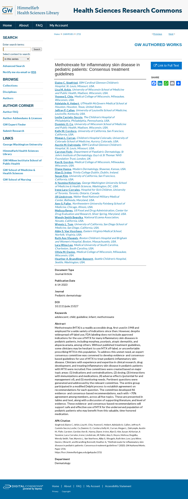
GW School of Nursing (17, 179)
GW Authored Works (158, 44)
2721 (78, 34)
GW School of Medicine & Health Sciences (19, 171)
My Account (93, 486)
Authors (8, 98)
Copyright (66, 491)
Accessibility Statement (118, 486)
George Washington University (22, 144)
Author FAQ (10, 111)
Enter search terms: (13, 44)
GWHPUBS (68, 34)
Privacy (55, 491)
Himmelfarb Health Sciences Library (21, 152)
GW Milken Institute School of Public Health (22, 162)
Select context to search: (16, 54)
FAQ (78, 486)
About (67, 486)
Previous (157, 34)
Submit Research (13, 130)
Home (57, 34)
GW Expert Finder (14, 124)
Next (171, 34)
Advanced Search (14, 66)
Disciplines (10, 91)
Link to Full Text (166, 65)
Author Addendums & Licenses (22, 118)
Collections (10, 85)
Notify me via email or (19, 72)
